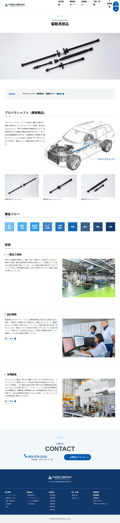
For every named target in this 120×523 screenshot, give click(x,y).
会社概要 (8, 504)
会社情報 (57, 5)
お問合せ (115, 6)
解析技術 (52, 506)
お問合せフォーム (78, 457)
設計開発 (52, 495)
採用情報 (104, 6)
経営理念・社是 (10, 498)
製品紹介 (68, 5)
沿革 (7, 506)
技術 (69, 94)
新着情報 (96, 492)
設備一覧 (74, 498)
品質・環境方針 (10, 501)
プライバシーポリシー (100, 504)
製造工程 (74, 495)
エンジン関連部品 (33, 501)
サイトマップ (97, 501)
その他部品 (31, 504)
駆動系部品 (31, 495)
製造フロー (57, 94)
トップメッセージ (11, 495)
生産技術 (52, 501)
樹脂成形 (52, 504)
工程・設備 (90, 5)
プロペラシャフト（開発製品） (34, 94)
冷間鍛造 (52, 498)
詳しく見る (9, 339)
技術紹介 (78, 5)
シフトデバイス (32, 498)
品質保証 (52, 509)
